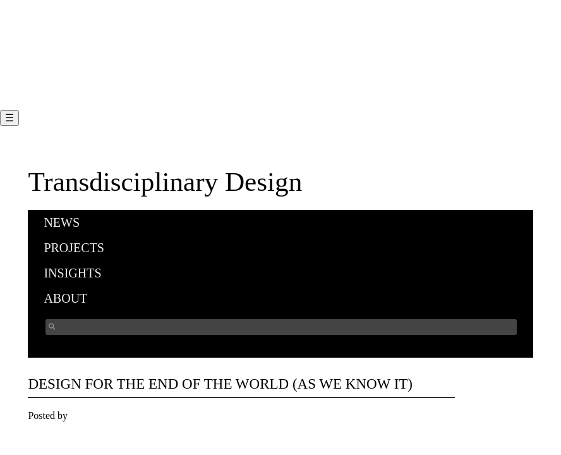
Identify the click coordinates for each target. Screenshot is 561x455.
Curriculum (48, 40)
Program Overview (63, 24)
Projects (74, 248)
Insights (72, 273)
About (65, 298)
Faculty (40, 72)
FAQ (35, 88)
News (62, 222)
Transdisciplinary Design (165, 182)
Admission (47, 56)
